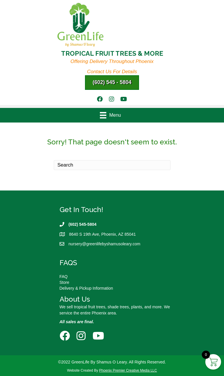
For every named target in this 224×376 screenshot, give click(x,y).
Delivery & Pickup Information (86, 288)
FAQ (64, 276)
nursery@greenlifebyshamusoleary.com (104, 244)
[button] (112, 82)
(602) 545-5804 (83, 224)
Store (64, 282)
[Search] (112, 165)
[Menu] (112, 115)
